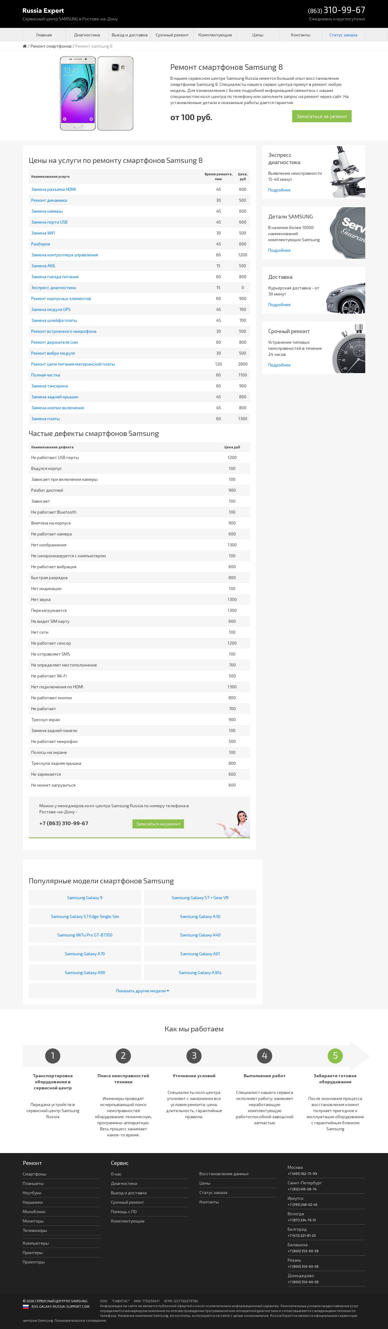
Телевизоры (35, 1230)
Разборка (40, 243)
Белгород (297, 1229)
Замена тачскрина (49, 385)
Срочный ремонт (172, 34)
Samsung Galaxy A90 (85, 972)
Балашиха (298, 1244)
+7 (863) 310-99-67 (63, 823)
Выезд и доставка (130, 34)
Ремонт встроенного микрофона (63, 331)
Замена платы (45, 418)
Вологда (296, 1213)
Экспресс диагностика (53, 287)
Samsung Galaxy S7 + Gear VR (200, 897)
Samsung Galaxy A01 (200, 953)
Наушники (33, 1202)
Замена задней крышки (54, 396)
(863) (336, 10)
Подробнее (279, 189)
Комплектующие (215, 34)
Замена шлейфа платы (54, 320)
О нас (116, 1173)
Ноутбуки (32, 1192)
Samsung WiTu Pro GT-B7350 (84, 934)
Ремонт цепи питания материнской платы (73, 363)
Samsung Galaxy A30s (200, 972)
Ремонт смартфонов (51, 46)
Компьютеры (36, 1243)
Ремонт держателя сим (54, 342)
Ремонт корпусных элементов (61, 298)
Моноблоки (34, 1211)
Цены (258, 34)
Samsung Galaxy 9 (84, 897)
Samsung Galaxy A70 (85, 953)
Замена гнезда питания (55, 276)
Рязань (294, 1260)
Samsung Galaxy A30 (200, 916)
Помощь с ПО (124, 1211)
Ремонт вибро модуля (53, 353)
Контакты (300, 34)
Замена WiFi (43, 232)
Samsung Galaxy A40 (200, 934)
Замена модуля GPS (51, 309)
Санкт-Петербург (305, 1182)
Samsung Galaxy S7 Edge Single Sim (85, 916)
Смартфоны (34, 1173)
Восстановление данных (224, 1173)
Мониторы (33, 1220)
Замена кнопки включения (57, 407)
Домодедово (301, 1275)
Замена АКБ (43, 265)
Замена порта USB (49, 221)
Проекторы (34, 1261)
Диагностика (87, 34)
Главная (44, 34)
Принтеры (33, 1252)
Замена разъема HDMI (53, 189)
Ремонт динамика (49, 200)
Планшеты (33, 1183)
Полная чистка (45, 374)
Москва (295, 1167)
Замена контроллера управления (64, 254)
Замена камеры (47, 211)
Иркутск (295, 1198)
